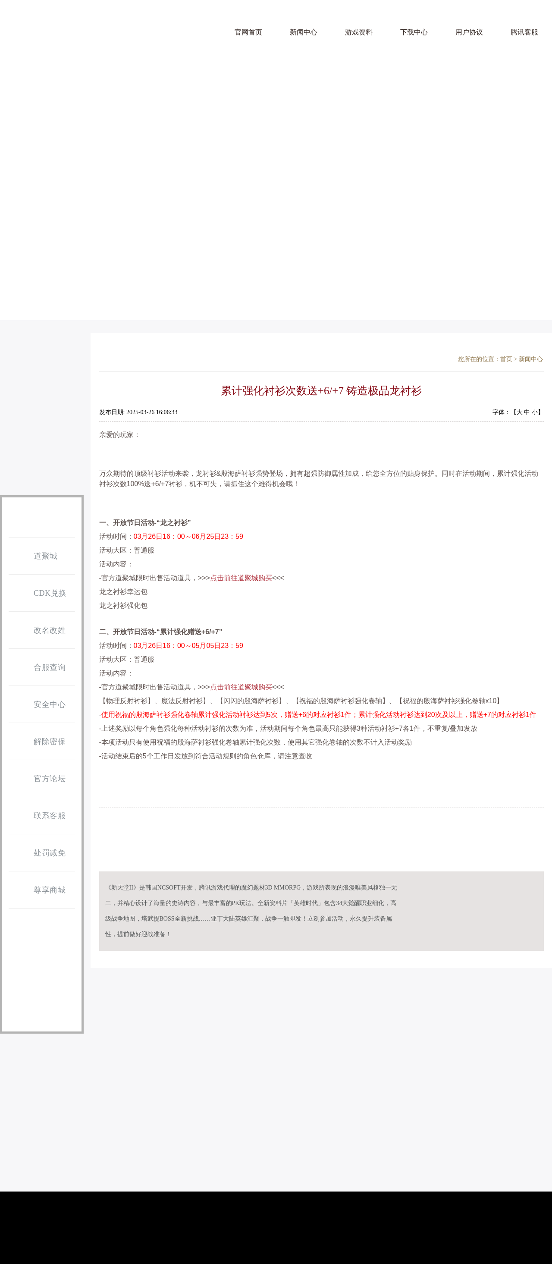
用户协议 (469, 32)
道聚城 (35, 556)
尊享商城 (39, 890)
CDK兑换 (40, 593)
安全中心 (39, 705)
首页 (506, 359)
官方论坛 (39, 779)
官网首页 (248, 32)
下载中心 (414, 32)
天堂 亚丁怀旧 (35, 39)
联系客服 (39, 816)
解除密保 (39, 742)
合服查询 (39, 667)
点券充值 (42, 450)
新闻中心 (303, 32)
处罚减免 (39, 853)
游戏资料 (359, 32)
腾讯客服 (524, 32)
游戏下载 (42, 376)
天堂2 (107, 42)
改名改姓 (39, 630)
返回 (528, 823)
